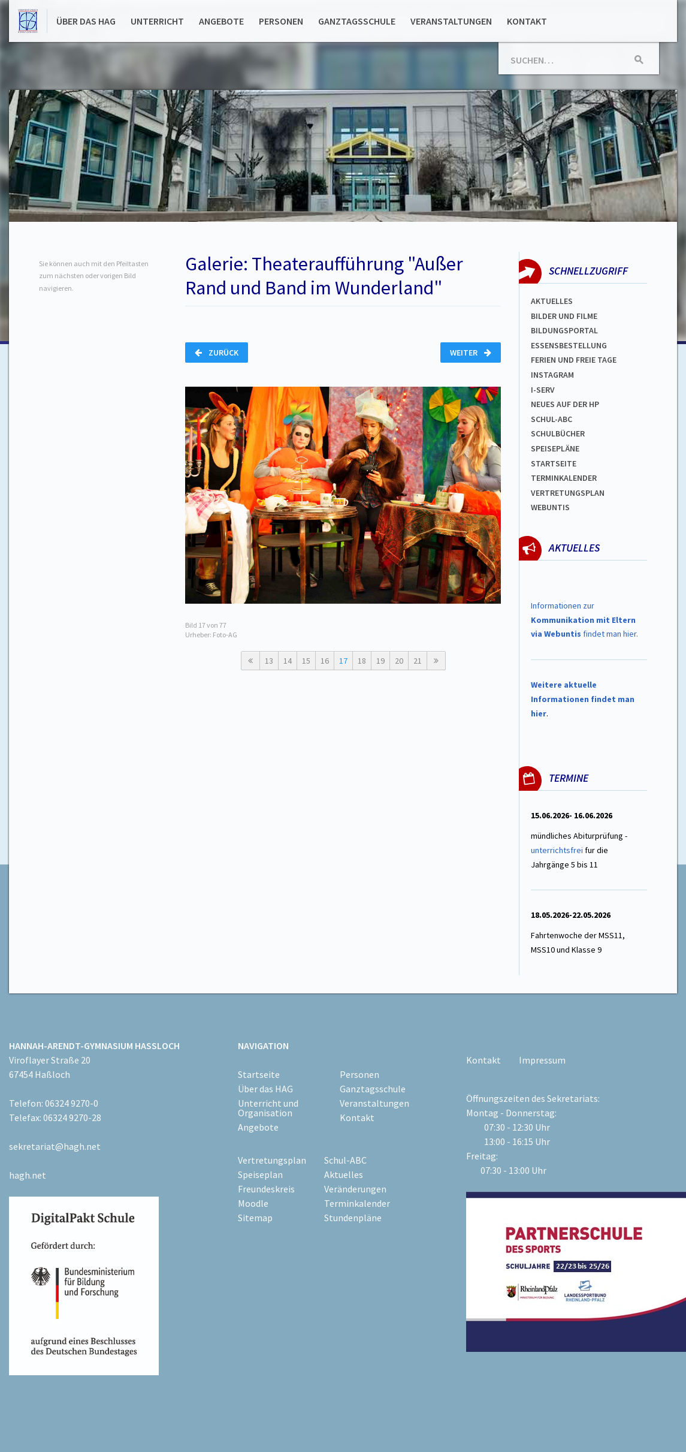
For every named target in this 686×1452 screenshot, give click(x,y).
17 (343, 660)
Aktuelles (552, 301)
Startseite (553, 463)
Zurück (216, 352)
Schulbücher (558, 433)
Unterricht (157, 21)
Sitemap (255, 1218)
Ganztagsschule (356, 21)
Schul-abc (551, 419)
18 (362, 660)
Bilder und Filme (564, 316)
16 (325, 660)
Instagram (552, 374)
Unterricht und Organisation (268, 1108)
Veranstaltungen (451, 21)
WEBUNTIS (550, 507)
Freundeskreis (266, 1189)
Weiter (470, 352)
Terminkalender (564, 477)
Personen (281, 21)
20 (399, 660)
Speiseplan (260, 1174)
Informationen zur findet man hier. (584, 620)
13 (269, 660)
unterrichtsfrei (557, 850)
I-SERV (543, 389)
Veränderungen (355, 1189)
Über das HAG (86, 21)
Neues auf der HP (565, 404)
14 (287, 660)
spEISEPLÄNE (555, 448)
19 (380, 660)
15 (306, 660)
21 (417, 660)
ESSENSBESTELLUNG (569, 345)
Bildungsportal (564, 330)
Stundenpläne (353, 1218)
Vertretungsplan (568, 492)
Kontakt (527, 21)
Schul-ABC (345, 1160)
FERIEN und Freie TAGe (574, 359)
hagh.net (27, 1175)
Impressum (542, 1060)
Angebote (221, 21)
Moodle (253, 1203)
